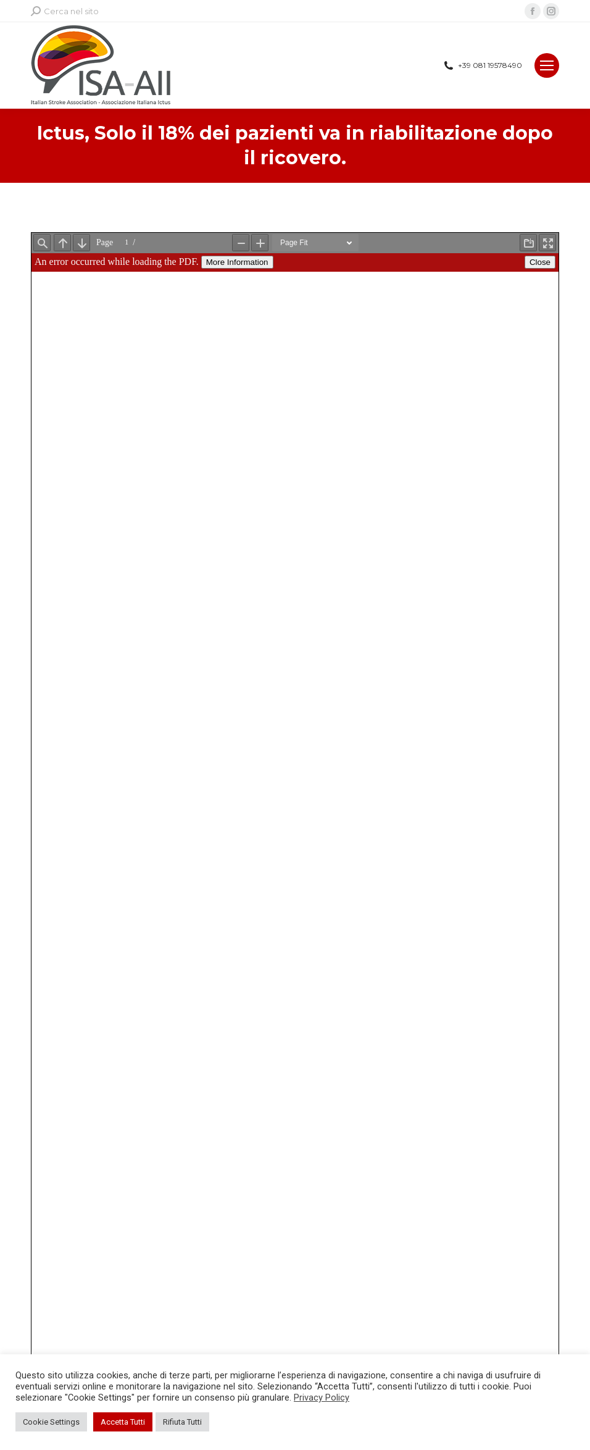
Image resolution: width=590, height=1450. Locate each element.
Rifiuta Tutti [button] (182, 1422)
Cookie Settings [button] (51, 1422)
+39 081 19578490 (482, 65)
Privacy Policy (321, 1397)
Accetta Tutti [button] (123, 1422)
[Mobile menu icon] (546, 65)
